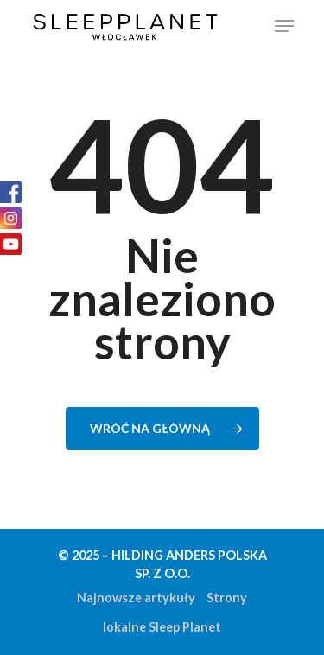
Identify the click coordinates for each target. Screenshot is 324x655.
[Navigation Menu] (284, 26)
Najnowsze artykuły (136, 597)
